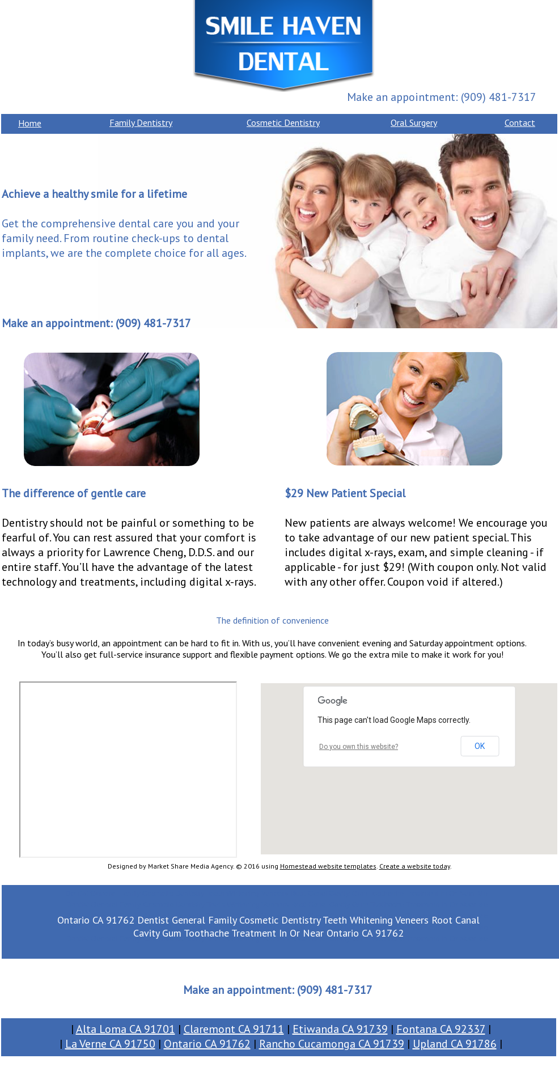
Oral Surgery (414, 122)
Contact (520, 122)
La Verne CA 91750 (110, 1043)
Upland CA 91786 (455, 1043)
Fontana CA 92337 (440, 1029)
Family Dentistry (140, 122)
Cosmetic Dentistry (283, 122)
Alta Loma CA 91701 (125, 1029)
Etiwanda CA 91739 (340, 1029)
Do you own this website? (358, 747)
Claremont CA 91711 (234, 1029)
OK (480, 746)
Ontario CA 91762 (207, 1043)
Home (29, 123)
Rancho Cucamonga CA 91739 (331, 1043)
